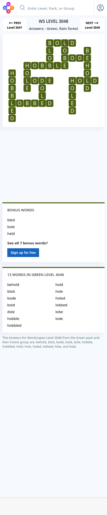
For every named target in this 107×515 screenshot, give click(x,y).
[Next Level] (92, 24)
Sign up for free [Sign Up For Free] (23, 253)
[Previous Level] (14, 24)
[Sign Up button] (100, 8)
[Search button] (22, 8)
